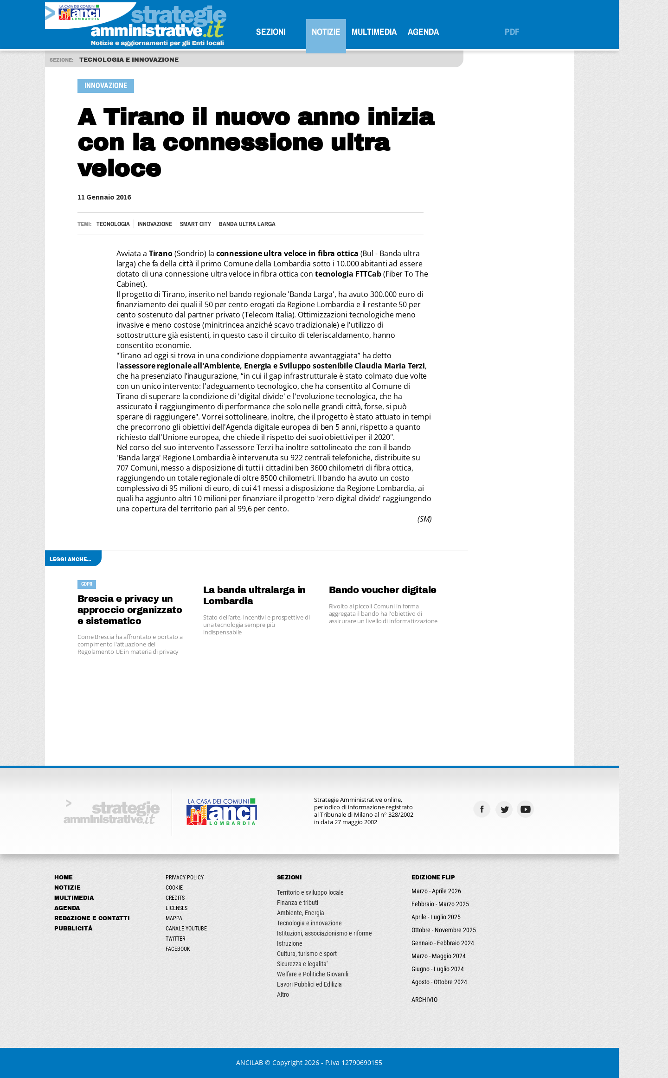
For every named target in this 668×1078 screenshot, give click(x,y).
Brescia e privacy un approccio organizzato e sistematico (154, 610)
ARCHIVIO (449, 999)
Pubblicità (98, 928)
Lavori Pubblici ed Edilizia (334, 984)
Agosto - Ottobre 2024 (464, 982)
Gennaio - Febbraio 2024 (467, 943)
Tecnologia (137, 224)
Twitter (200, 939)
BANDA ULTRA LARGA (272, 224)
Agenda (447, 32)
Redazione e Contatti (116, 918)
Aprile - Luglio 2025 (460, 917)
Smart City (220, 224)
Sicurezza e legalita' (327, 964)
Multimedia (398, 32)
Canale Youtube (210, 928)
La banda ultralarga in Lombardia (279, 595)
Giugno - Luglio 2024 (462, 969)
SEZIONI (295, 32)
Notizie (350, 32)
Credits (199, 898)
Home (88, 877)
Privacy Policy (209, 877)
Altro (308, 994)
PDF (536, 32)
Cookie (198, 888)
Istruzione (314, 943)
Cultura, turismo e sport (331, 953)
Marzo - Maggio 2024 (463, 956)
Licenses (201, 908)
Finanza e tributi (322, 902)
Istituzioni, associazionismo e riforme (349, 933)
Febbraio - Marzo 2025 (465, 904)
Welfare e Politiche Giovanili (337, 974)
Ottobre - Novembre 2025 (468, 930)
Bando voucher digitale (407, 590)
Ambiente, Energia (325, 913)
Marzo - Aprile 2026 (461, 891)
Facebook (202, 949)
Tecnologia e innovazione (334, 923)
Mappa (198, 918)
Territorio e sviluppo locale (335, 892)
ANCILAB (274, 1062)
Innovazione (179, 224)
